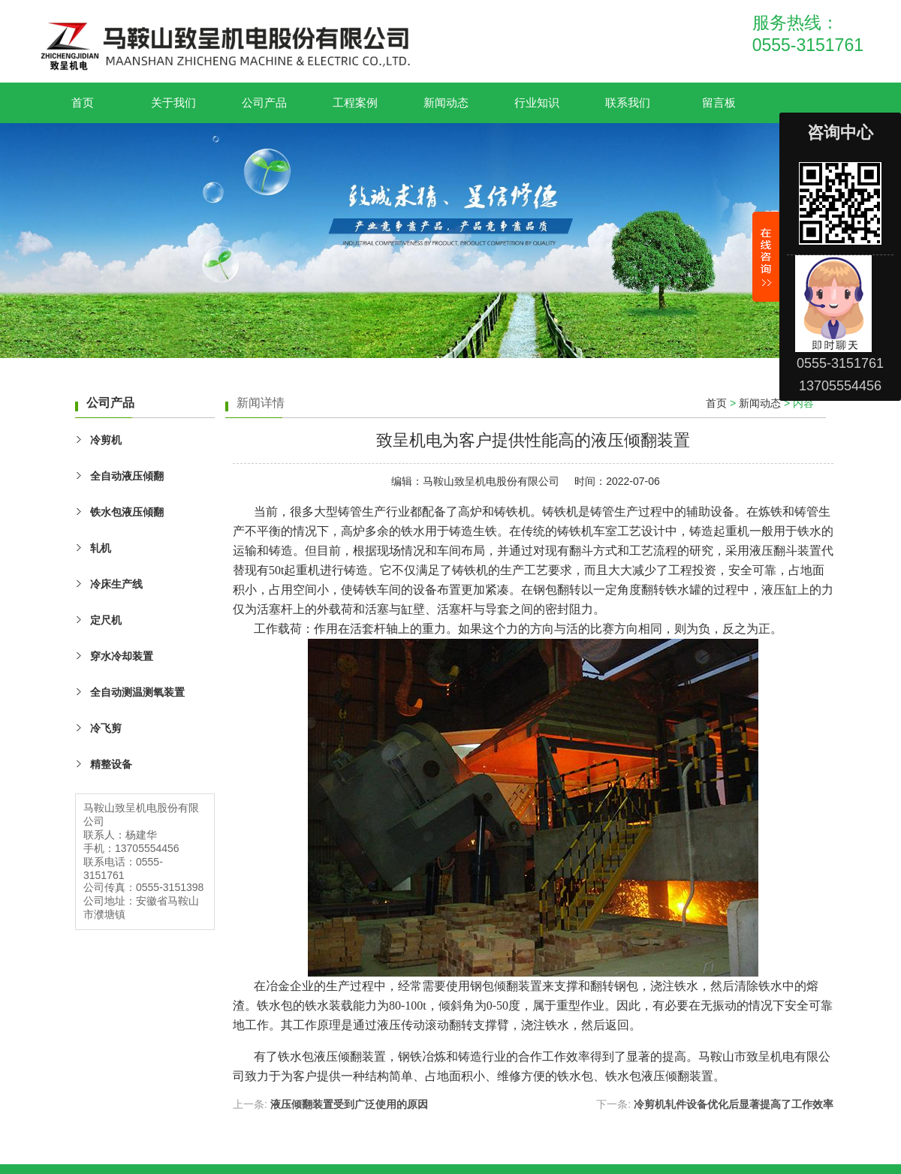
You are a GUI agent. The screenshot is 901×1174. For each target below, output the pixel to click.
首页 (82, 102)
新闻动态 (446, 102)
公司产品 (264, 102)
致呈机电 (770, 1056)
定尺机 (106, 620)
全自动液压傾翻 (127, 476)
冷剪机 (106, 440)
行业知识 (536, 102)
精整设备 (111, 764)
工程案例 (355, 102)
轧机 (100, 548)
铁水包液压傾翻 (127, 512)
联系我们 (627, 102)
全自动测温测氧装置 (137, 692)
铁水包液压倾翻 (320, 1056)
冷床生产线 (116, 584)
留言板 (719, 102)
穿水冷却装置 (121, 656)
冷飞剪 (106, 728)
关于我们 (173, 102)
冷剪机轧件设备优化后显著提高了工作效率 (733, 1104)
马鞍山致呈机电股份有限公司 (491, 481)
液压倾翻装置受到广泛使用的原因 (349, 1104)
